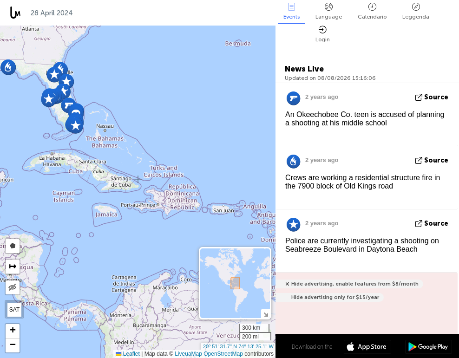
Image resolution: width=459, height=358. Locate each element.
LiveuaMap (188, 354)
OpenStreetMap (223, 354)
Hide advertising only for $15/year (335, 297)
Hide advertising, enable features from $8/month (355, 284)
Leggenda (415, 11)
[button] (75, 126)
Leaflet (127, 354)
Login (322, 34)
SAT (14, 309)
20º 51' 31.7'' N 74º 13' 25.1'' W (238, 346)
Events (291, 11)
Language (328, 11)
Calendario (372, 11)
